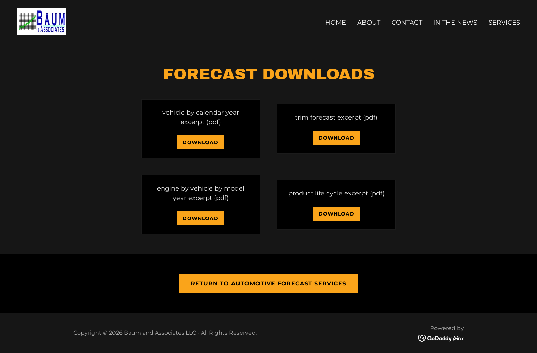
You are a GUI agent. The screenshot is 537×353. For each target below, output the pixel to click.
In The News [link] (455, 22)
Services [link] (504, 22)
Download (200, 142)
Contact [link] (407, 22)
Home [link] (335, 22)
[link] (41, 21)
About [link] (368, 22)
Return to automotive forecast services (268, 283)
